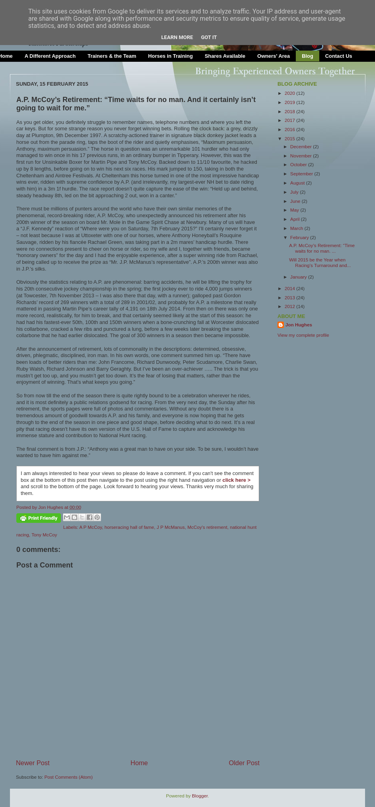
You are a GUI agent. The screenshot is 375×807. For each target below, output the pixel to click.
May (295, 209)
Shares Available (225, 56)
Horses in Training (170, 56)
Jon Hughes (51, 507)
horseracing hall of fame (129, 527)
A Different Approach (50, 56)
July (295, 191)
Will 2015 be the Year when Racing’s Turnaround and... (320, 262)
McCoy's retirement (207, 527)
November (301, 155)
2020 (290, 93)
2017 (290, 120)
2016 (290, 129)
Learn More (177, 37)
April (295, 219)
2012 (290, 306)
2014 (290, 288)
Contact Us (338, 56)
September (302, 173)
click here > (236, 480)
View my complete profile (303, 335)
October (299, 164)
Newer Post (33, 762)
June (296, 201)
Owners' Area (273, 56)
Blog (307, 56)
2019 (290, 102)
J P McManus (171, 527)
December (301, 146)
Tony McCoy (44, 534)
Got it (209, 37)
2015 (290, 138)
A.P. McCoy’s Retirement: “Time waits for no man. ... (322, 248)
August (298, 182)
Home (139, 762)
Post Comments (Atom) (68, 777)
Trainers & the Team (112, 56)
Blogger (200, 795)
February (300, 237)
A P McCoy (90, 527)
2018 (290, 111)
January (299, 276)
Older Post (244, 762)
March (297, 228)
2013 (290, 297)
